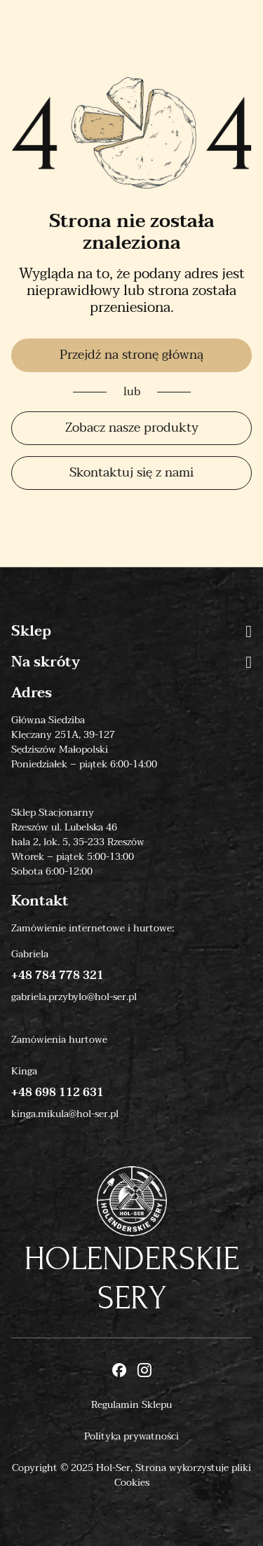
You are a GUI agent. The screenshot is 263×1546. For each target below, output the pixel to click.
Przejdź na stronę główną (131, 355)
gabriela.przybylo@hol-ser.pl (74, 997)
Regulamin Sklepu (131, 1404)
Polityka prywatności (131, 1436)
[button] (248, 631)
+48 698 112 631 (57, 1092)
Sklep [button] (131, 631)
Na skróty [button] (131, 662)
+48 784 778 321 (57, 975)
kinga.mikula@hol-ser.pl (65, 1114)
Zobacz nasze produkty (131, 428)
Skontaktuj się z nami (131, 473)
